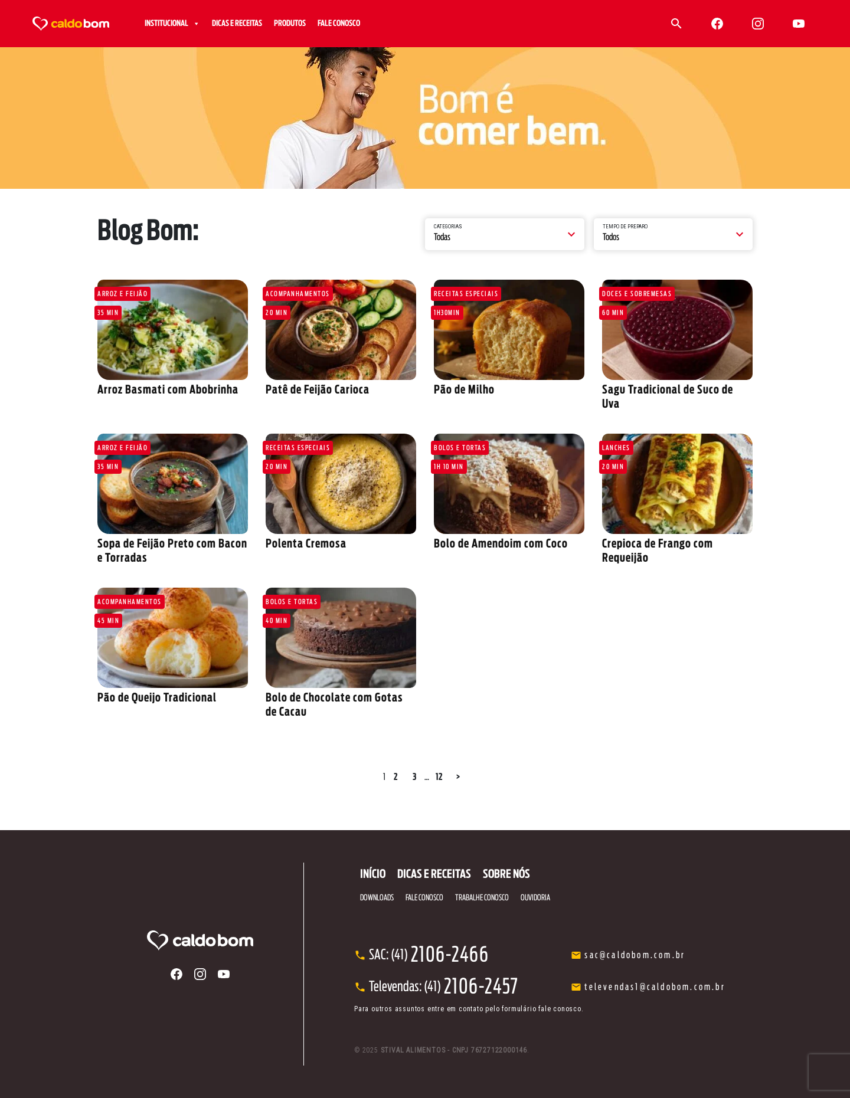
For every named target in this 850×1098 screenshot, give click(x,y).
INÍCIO (372, 874)
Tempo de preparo (625, 227)
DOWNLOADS (377, 898)
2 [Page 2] (396, 777)
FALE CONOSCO (339, 23)
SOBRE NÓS (506, 874)
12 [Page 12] (439, 777)
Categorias (448, 227)
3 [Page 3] (415, 777)
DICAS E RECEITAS (237, 23)
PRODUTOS (290, 23)
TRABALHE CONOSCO (482, 898)
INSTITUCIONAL (172, 23)
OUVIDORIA (535, 898)
